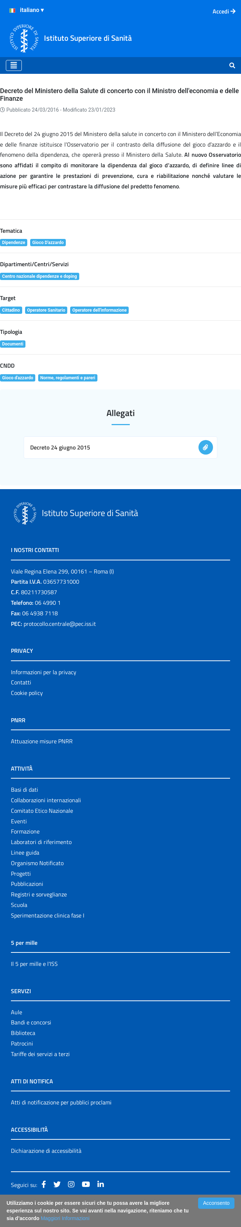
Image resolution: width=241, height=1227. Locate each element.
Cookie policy (27, 692)
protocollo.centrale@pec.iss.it (60, 623)
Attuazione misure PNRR (42, 741)
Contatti (21, 682)
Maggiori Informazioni (65, 1218)
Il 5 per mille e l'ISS (34, 963)
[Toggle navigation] (14, 65)
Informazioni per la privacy (43, 672)
